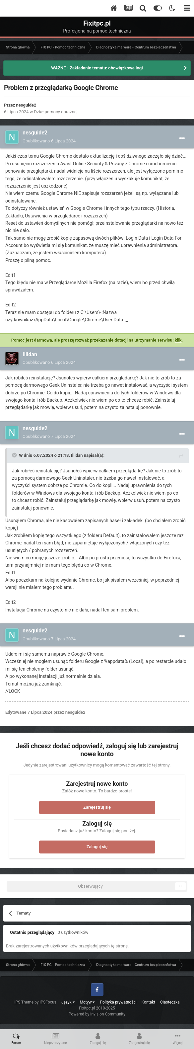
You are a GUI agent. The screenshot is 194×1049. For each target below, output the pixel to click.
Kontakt (148, 1002)
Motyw (87, 1002)
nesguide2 (26, 105)
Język (68, 1002)
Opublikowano (49, 140)
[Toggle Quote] (15, 455)
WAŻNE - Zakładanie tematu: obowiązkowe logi (97, 67)
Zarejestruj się (97, 807)
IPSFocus (47, 1002)
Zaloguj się (97, 846)
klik (178, 340)
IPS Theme (23, 1002)
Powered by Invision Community (97, 1014)
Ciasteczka (170, 1002)
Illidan (30, 354)
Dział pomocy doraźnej (56, 111)
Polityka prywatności (118, 1002)
